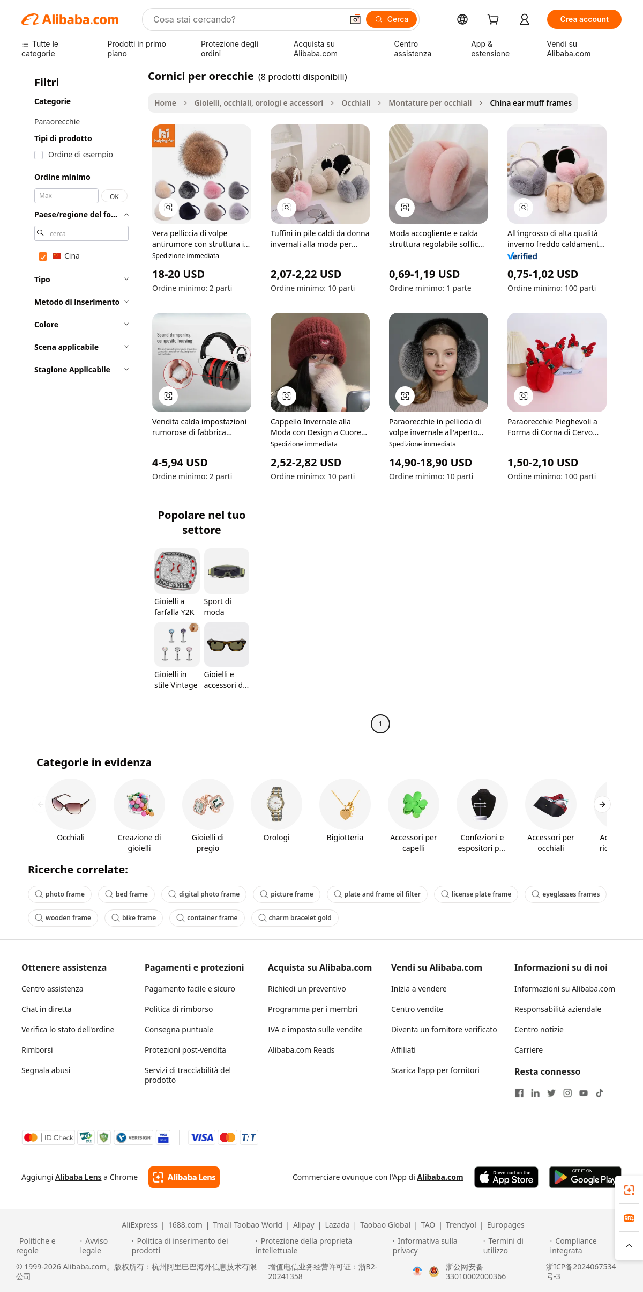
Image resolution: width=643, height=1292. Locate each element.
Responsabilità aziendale (557, 1009)
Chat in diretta (46, 1009)
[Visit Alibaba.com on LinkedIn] (535, 1093)
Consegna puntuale (179, 1029)
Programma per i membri (312, 1009)
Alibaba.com (440, 1177)
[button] (355, 19)
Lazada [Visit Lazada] (337, 1225)
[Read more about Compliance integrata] (588, 1246)
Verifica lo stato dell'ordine (67, 1029)
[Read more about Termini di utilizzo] (515, 1246)
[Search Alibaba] (246, 19)
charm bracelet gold (295, 917)
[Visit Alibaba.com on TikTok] (599, 1093)
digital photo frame (204, 894)
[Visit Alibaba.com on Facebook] (519, 1093)
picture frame (286, 894)
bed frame (126, 894)
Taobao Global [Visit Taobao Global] (385, 1225)
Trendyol (461, 1225)
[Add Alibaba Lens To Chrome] (184, 1177)
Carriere (528, 1050)
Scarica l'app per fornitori (435, 1070)
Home (165, 103)
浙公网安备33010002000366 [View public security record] (476, 1271)
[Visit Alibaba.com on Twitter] (551, 1093)
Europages (506, 1225)
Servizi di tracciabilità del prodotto (188, 1075)
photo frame (60, 894)
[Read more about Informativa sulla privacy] (436, 1246)
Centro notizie (539, 1029)
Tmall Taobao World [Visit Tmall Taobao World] (248, 1225)
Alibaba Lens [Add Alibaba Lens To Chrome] (78, 1177)
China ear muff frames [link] (531, 103)
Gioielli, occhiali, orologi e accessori (259, 103)
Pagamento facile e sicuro (190, 988)
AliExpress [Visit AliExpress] (140, 1225)
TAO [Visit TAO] (428, 1225)
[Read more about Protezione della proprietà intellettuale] (323, 1246)
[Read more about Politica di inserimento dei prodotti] (192, 1246)
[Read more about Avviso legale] (104, 1246)
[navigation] (81, 401)
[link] (629, 1190)
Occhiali (355, 103)
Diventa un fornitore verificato (444, 1029)
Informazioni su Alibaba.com (564, 988)
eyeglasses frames (566, 894)
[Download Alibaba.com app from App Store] (506, 1177)
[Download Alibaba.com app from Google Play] (585, 1177)
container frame (206, 917)
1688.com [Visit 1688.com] (185, 1225)
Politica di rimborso (179, 1009)
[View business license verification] (417, 1271)
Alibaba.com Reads (301, 1050)
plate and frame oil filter (377, 894)
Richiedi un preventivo (307, 988)
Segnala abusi (45, 1070)
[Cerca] (391, 19)
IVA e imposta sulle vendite (315, 1029)
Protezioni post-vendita (185, 1050)
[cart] (495, 20)
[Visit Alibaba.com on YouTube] (583, 1093)
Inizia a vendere (419, 988)
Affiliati (403, 1050)
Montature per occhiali (430, 103)
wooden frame (63, 917)
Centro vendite (417, 1009)
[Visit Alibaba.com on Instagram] (567, 1093)
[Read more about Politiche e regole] (46, 1246)
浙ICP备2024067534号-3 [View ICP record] (581, 1271)
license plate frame (476, 894)
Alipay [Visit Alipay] (304, 1225)
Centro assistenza (52, 988)
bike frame (133, 917)
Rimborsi (37, 1050)
